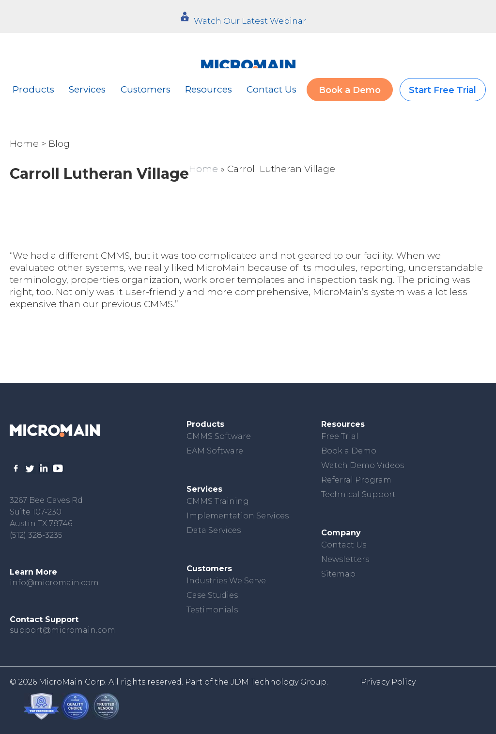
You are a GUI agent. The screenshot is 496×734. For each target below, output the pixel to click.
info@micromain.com (54, 582)
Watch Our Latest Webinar (250, 21)
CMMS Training (217, 501)
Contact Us (271, 89)
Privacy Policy (388, 682)
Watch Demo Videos (362, 465)
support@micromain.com (62, 630)
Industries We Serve (226, 580)
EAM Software (214, 450)
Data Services (213, 530)
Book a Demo (350, 90)
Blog (59, 143)
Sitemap (338, 573)
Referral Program (356, 479)
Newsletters (345, 559)
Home (24, 143)
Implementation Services (237, 515)
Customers (145, 89)
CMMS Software (218, 436)
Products (33, 89)
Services (87, 89)
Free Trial (339, 436)
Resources (208, 89)
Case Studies (212, 595)
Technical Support (358, 494)
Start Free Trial (442, 90)
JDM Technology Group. (279, 682)
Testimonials (212, 609)
